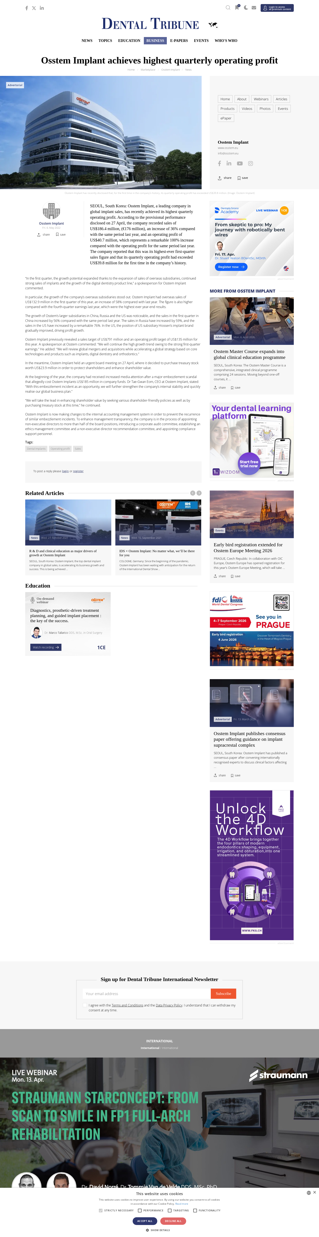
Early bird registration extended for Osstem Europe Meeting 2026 (248, 547)
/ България (249, 1097)
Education (129, 41)
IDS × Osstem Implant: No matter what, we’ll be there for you (157, 553)
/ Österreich (70, 1097)
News (87, 41)
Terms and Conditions (127, 1005)
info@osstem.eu (228, 153)
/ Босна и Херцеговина (159, 1097)
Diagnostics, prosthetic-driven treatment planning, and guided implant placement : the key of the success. (65, 615)
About (242, 99)
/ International (159, 1048)
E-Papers (179, 41)
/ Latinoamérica (249, 1069)
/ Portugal (159, 1121)
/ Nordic (249, 1115)
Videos (247, 108)
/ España (249, 1128)
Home (131, 69)
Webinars (261, 99)
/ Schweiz (70, 1134)
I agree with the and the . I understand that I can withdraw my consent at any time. (162, 1007)
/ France (249, 1103)
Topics (105, 41)
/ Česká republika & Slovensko (159, 1103)
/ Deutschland (70, 1109)
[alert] (159, 1212)
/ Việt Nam (115, 1162)
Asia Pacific (159, 1148)
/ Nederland (159, 1115)
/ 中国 (70, 1155)
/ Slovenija (70, 1128)
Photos (265, 108)
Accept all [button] (145, 1221)
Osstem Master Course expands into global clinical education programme (250, 354)
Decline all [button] (173, 1221)
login (65, 471)
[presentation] (192, 493)
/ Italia (70, 1115)
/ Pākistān (249, 1155)
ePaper (226, 118)
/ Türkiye (159, 1134)
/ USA (159, 1075)
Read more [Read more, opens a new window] (181, 1203)
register (78, 471)
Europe (159, 1090)
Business (155, 41)
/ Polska (70, 1121)
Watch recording (46, 647)
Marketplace (148, 69)
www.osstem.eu (228, 148)
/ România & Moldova (249, 1121)
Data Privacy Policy (169, 1005)
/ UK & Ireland (249, 1134)
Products (228, 108)
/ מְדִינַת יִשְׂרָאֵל (70, 1183)
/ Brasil (70, 1069)
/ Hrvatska (70, 1103)
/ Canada (159, 1069)
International (159, 1041)
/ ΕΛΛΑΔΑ (159, 1109)
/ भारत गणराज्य (159, 1155)
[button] (159, 1230)
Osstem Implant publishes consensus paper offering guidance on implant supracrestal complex (250, 739)
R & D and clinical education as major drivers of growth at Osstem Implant (63, 553)
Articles (281, 99)
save (245, 178)
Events (201, 41)
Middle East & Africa (159, 1176)
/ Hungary (248, 1109)
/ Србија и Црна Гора (159, 1128)
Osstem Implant (170, 69)
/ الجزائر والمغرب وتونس (159, 1183)
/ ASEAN (204, 1162)
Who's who (226, 41)
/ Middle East (249, 1183)
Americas (159, 1062)
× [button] (314, 1192)
